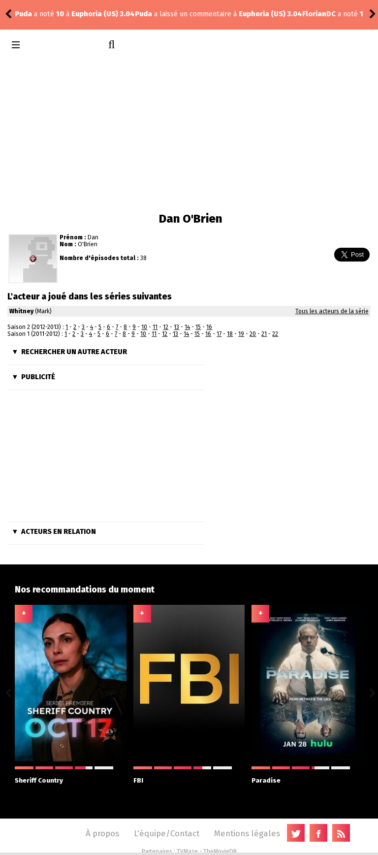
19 (241, 333)
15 (198, 327)
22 (275, 333)
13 (176, 327)
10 (144, 327)
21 (264, 333)
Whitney (21, 311)
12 (165, 327)
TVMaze (187, 851)
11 (155, 327)
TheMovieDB (220, 851)
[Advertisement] (188, 133)
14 (187, 327)
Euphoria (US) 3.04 (150, 14)
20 (253, 333)
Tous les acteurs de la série (332, 311)
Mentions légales (247, 833)
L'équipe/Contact (166, 833)
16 (209, 327)
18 (230, 333)
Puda (23, 14)
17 (219, 333)
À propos (102, 833)
